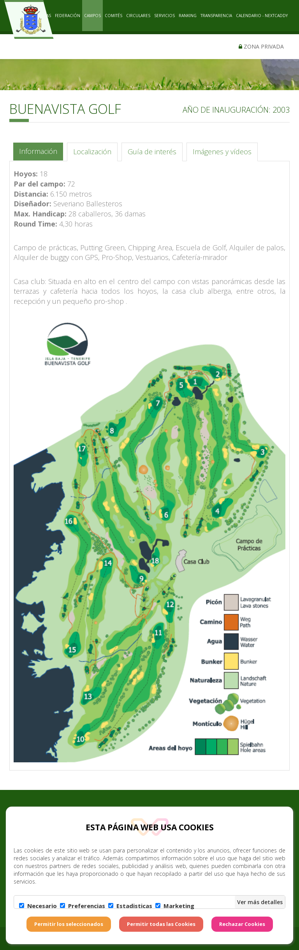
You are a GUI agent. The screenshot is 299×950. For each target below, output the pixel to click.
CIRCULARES (138, 15)
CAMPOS (92, 15)
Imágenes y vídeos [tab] (222, 151)
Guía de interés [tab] (152, 151)
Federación (67, 15)
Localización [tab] (92, 151)
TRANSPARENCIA (216, 15)
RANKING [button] (188, 15)
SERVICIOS (164, 15)
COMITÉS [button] (113, 15)
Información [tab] (38, 151)
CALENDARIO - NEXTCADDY (262, 15)
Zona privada (261, 46)
